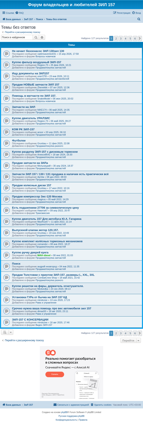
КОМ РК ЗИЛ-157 (23, 129)
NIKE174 (42, 110)
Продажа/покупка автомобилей (52, 78)
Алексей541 (43, 154)
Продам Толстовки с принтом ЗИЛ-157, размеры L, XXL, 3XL (53, 274)
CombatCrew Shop (47, 277)
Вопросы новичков (45, 56)
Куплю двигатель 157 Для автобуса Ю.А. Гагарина (46, 218)
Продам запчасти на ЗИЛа (30, 162)
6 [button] (135, 38)
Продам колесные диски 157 (31, 185)
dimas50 (41, 311)
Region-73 (42, 65)
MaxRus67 (43, 221)
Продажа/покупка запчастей (50, 67)
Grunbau (41, 143)
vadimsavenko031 (46, 54)
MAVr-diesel (43, 255)
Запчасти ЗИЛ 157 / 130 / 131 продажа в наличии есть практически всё (60, 174)
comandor (42, 244)
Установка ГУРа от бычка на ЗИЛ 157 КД (39, 297)
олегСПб (42, 76)
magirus (41, 199)
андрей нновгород (47, 266)
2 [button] (116, 38)
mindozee (42, 300)
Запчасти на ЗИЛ (23, 107)
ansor (40, 132)
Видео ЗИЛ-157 (43, 325)
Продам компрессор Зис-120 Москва (37, 196)
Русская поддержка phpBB (71, 416)
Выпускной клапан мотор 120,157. (35, 230)
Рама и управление (45, 302)
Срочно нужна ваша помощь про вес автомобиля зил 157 (51, 308)
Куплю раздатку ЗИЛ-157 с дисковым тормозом (45, 151)
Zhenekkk (42, 87)
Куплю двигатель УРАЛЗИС (31, 118)
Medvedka (42, 289)
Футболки (19, 140)
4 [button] (125, 38)
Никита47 (42, 210)
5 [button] (130, 38)
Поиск (16, 263)
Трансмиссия (42, 213)
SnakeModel (43, 98)
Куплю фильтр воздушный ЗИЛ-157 (36, 62)
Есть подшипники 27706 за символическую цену (45, 207)
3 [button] (120, 38)
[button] (140, 38)
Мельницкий (44, 165)
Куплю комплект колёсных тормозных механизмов (47, 241)
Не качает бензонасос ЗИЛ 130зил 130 (38, 51)
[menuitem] (19, 12)
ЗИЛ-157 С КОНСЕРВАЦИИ (30, 319)
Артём (40, 177)
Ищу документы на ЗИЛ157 (30, 73)
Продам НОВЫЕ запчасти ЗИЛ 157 (35, 84)
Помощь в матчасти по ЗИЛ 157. (34, 95)
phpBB (64, 412)
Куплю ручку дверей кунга (30, 252)
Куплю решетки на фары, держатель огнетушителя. (48, 286)
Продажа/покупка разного (49, 146)
